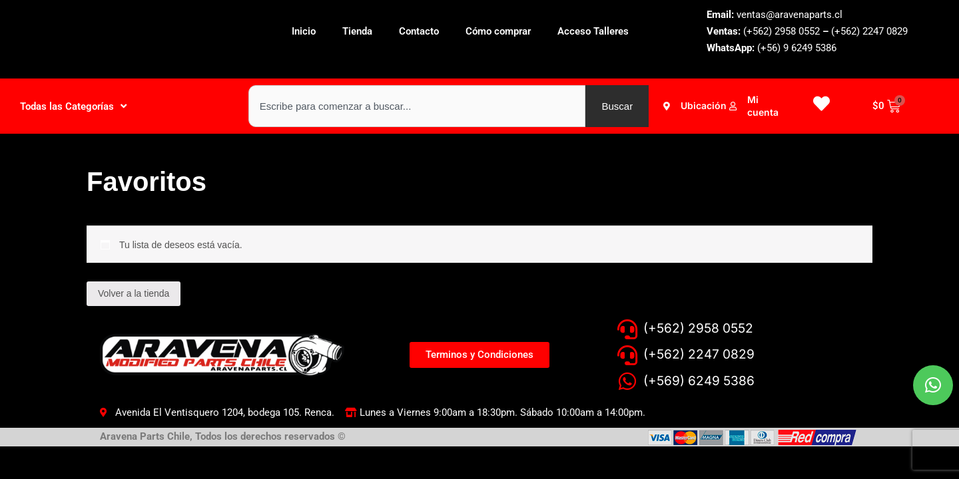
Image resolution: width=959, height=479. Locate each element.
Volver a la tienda (133, 293)
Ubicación (704, 105)
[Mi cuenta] (733, 106)
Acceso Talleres (593, 31)
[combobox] (417, 106)
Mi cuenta (763, 105)
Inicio (304, 31)
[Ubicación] (666, 106)
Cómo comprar (498, 31)
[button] (935, 366)
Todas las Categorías (73, 106)
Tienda (357, 31)
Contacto (419, 31)
